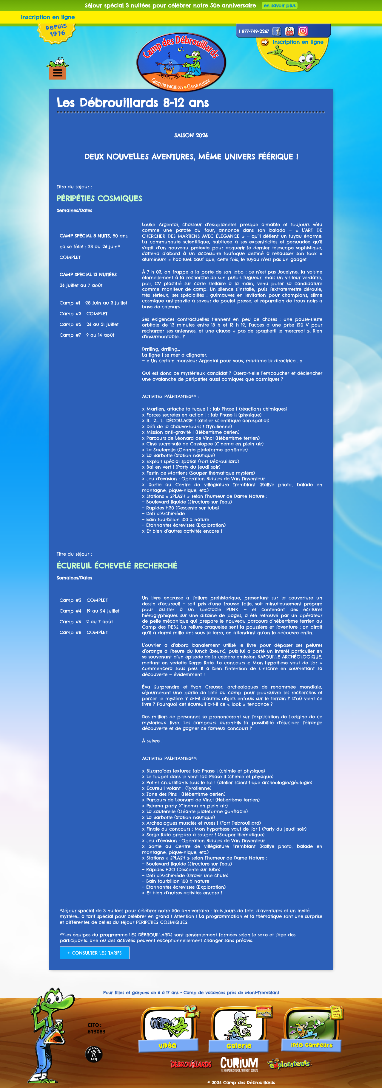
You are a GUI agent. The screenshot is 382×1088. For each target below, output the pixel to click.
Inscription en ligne (48, 17)
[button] (68, 73)
